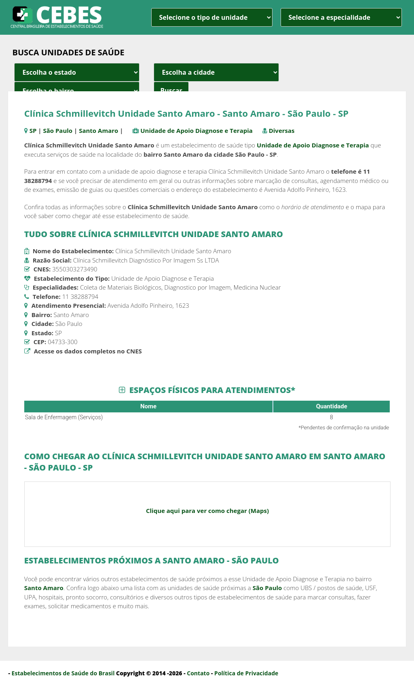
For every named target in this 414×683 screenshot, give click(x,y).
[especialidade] (341, 17)
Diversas (282, 130)
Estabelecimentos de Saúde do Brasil (63, 673)
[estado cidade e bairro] (76, 72)
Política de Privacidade (246, 673)
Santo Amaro (98, 130)
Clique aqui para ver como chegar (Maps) (207, 510)
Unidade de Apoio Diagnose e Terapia (196, 130)
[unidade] (211, 17)
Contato (198, 673)
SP (33, 130)
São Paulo (57, 130)
